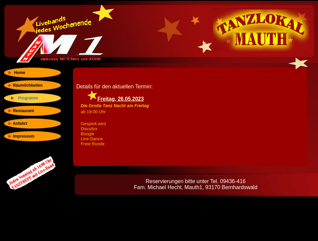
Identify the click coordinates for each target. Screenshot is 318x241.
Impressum (20, 136)
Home (16, 72)
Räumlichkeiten (25, 85)
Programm (25, 98)
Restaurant (20, 110)
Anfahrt (17, 123)
